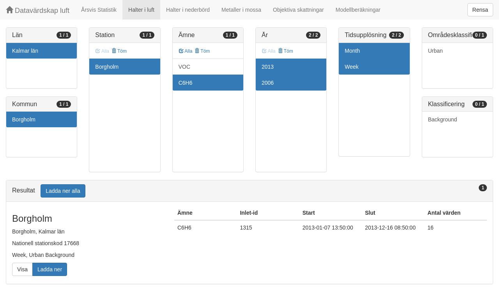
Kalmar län (25, 51)
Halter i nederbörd (188, 10)
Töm (119, 51)
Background (442, 119)
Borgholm (23, 119)
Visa (22, 269)
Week (352, 67)
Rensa (480, 10)
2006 (268, 83)
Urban (435, 51)
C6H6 (186, 83)
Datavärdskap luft (37, 10)
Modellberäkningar (358, 10)
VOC (184, 67)
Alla (186, 51)
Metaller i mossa (241, 10)
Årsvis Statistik (99, 10)
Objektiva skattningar (298, 10)
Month (352, 51)
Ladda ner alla (63, 191)
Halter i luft (141, 10)
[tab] (249, 191)
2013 (268, 67)
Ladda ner (49, 269)
